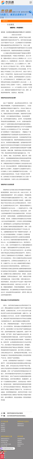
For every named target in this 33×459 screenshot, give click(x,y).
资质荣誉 (3, 429)
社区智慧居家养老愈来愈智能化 (16, 416)
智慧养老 (19, 442)
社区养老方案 (4, 442)
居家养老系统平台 (5, 438)
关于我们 (3, 423)
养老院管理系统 (4, 440)
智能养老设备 (20, 425)
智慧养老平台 (20, 423)
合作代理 (3, 431)
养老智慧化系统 (21, 438)
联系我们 (3, 427)
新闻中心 (3, 425)
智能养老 (19, 440)
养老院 (19, 446)
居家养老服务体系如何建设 (15, 413)
